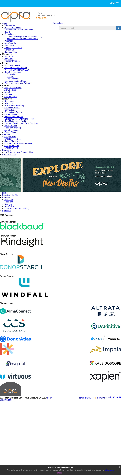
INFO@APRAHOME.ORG (27, 400)
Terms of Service (86, 398)
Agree (59, 473)
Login (61, 23)
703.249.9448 (6, 400)
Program (6, 197)
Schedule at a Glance (11, 195)
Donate (56, 23)
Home (5, 193)
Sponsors (6, 211)
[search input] (87, 28)
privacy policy (109, 470)
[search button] (118, 28)
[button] (114, 3)
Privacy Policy (103, 398)
